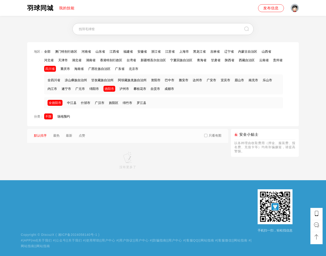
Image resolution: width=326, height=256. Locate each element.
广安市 (211, 80)
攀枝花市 (140, 89)
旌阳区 (113, 103)
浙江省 (156, 51)
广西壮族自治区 (99, 69)
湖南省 (91, 60)
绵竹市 (127, 103)
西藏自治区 (247, 60)
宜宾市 (225, 80)
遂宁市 (66, 89)
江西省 (114, 51)
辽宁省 (229, 51)
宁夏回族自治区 (181, 60)
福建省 (128, 51)
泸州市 (124, 89)
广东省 (120, 69)
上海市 (184, 51)
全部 (47, 51)
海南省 (79, 69)
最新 (69, 135)
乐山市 (267, 80)
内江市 (52, 89)
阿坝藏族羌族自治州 (132, 80)
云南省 (264, 60)
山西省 (266, 51)
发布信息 (271, 8)
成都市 (169, 89)
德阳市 (109, 89)
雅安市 (183, 80)
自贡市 (155, 89)
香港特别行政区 (111, 60)
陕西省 (229, 60)
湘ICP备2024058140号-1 (77, 234)
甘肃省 (216, 60)
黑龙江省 (199, 51)
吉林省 (215, 51)
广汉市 (99, 103)
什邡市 (85, 103)
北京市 (133, 69)
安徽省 (142, 51)
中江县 (72, 103)
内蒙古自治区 (247, 51)
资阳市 (156, 80)
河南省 (86, 51)
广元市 (80, 89)
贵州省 (278, 60)
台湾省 (131, 60)
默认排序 (40, 135)
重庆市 (65, 69)
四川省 (50, 69)
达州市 (197, 80)
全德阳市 (55, 103)
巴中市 (169, 80)
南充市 (253, 80)
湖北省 (77, 60)
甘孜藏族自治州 (102, 80)
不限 (48, 116)
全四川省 (54, 80)
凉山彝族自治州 (76, 80)
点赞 (82, 135)
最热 (56, 135)
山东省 (100, 51)
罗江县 (141, 103)
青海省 (201, 60)
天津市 (63, 60)
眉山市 (239, 80)
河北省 (49, 60)
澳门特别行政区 (66, 51)
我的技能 (66, 8)
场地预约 (63, 116)
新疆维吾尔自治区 (153, 60)
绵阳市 (94, 89)
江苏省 (170, 51)
